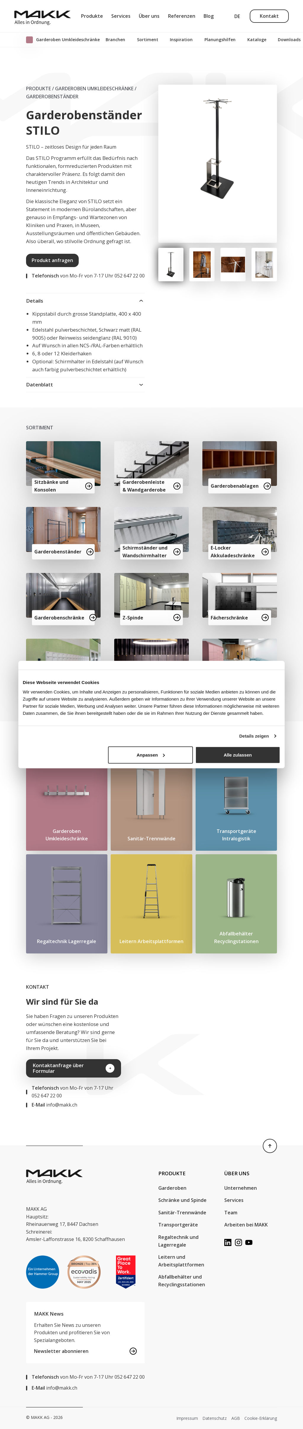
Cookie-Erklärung (260, 1418)
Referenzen (181, 16)
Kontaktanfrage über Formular (74, 1068)
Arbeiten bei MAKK (246, 1224)
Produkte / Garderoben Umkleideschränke (79, 88)
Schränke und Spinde (182, 1200)
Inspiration (181, 39)
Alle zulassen (238, 754)
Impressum (187, 1418)
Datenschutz (214, 1418)
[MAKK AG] (42, 16)
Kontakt (269, 16)
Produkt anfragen (52, 260)
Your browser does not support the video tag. (220, 1039)
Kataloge (256, 39)
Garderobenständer (52, 96)
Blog (209, 16)
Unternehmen (240, 1188)
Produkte (92, 16)
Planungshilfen (220, 39)
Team (230, 1212)
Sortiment (147, 39)
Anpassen (151, 754)
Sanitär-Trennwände (182, 1212)
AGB (235, 1418)
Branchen (115, 39)
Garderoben (173, 1188)
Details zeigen (254, 735)
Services (120, 16)
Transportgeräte (178, 1224)
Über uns (149, 16)
